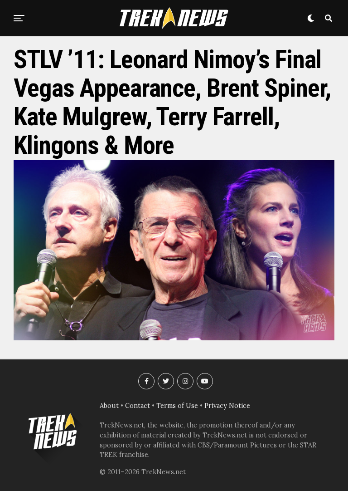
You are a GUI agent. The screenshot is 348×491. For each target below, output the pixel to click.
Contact (137, 406)
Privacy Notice (227, 406)
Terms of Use (177, 406)
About (109, 406)
